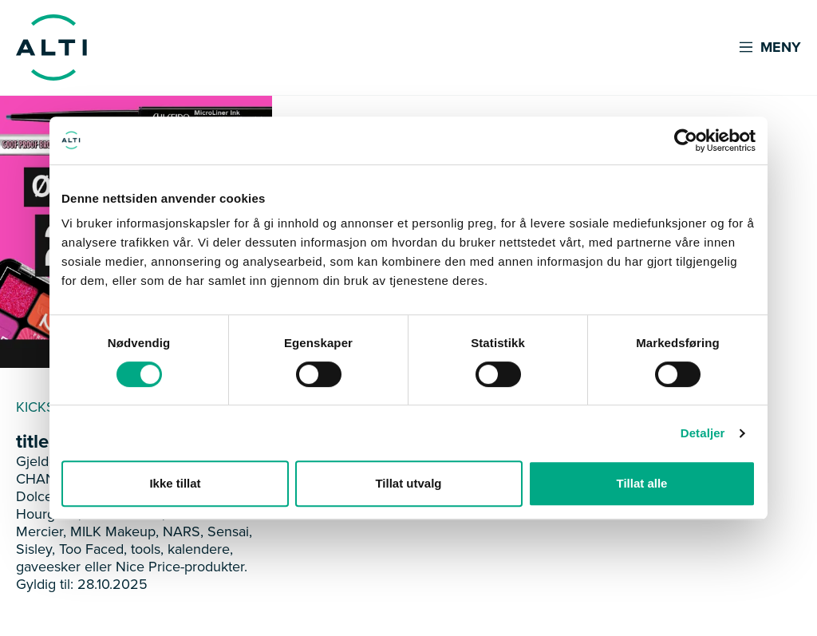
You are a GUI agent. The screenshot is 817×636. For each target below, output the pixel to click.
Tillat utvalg (408, 483)
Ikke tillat (174, 483)
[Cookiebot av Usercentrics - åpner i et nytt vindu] (686, 140)
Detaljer (703, 433)
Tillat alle (642, 483)
